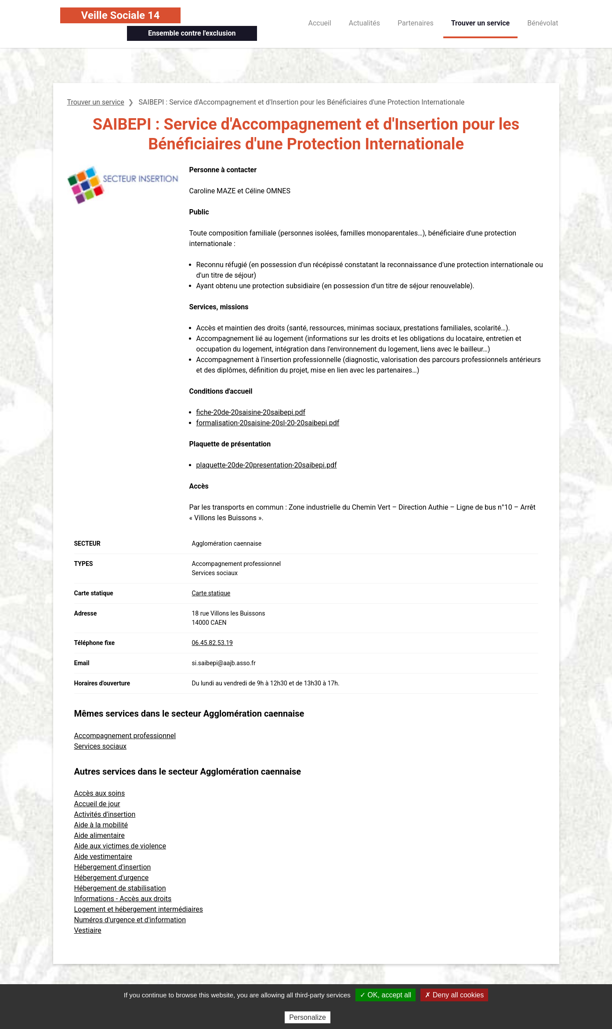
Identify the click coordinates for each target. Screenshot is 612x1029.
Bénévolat (542, 23)
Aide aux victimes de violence (120, 846)
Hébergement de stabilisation (120, 888)
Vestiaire (87, 930)
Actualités (364, 23)
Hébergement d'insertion (112, 867)
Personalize (307, 1017)
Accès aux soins (99, 793)
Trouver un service (480, 23)
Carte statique (211, 593)
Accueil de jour (97, 804)
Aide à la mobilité (101, 825)
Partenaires (416, 23)
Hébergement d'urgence (111, 877)
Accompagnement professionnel (125, 736)
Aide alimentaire (99, 835)
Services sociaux (100, 746)
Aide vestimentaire (103, 856)
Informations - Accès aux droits (123, 899)
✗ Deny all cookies (454, 995)
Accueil (319, 23)
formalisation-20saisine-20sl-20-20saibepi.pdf (268, 423)
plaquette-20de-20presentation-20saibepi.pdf (266, 465)
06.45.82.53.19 (212, 642)
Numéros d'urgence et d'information (130, 920)
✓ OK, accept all (385, 995)
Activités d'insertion (105, 814)
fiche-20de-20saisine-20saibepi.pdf (251, 412)
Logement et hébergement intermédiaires (138, 909)
